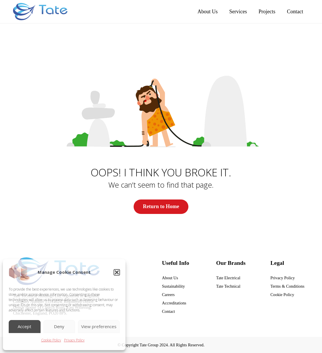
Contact (168, 311)
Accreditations (174, 303)
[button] (117, 272)
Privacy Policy (74, 340)
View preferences (99, 326)
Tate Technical (228, 286)
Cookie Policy (51, 340)
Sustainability (173, 286)
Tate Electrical (228, 277)
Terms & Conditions (287, 286)
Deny (59, 326)
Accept (24, 326)
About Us (170, 277)
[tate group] (40, 11)
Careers (168, 294)
